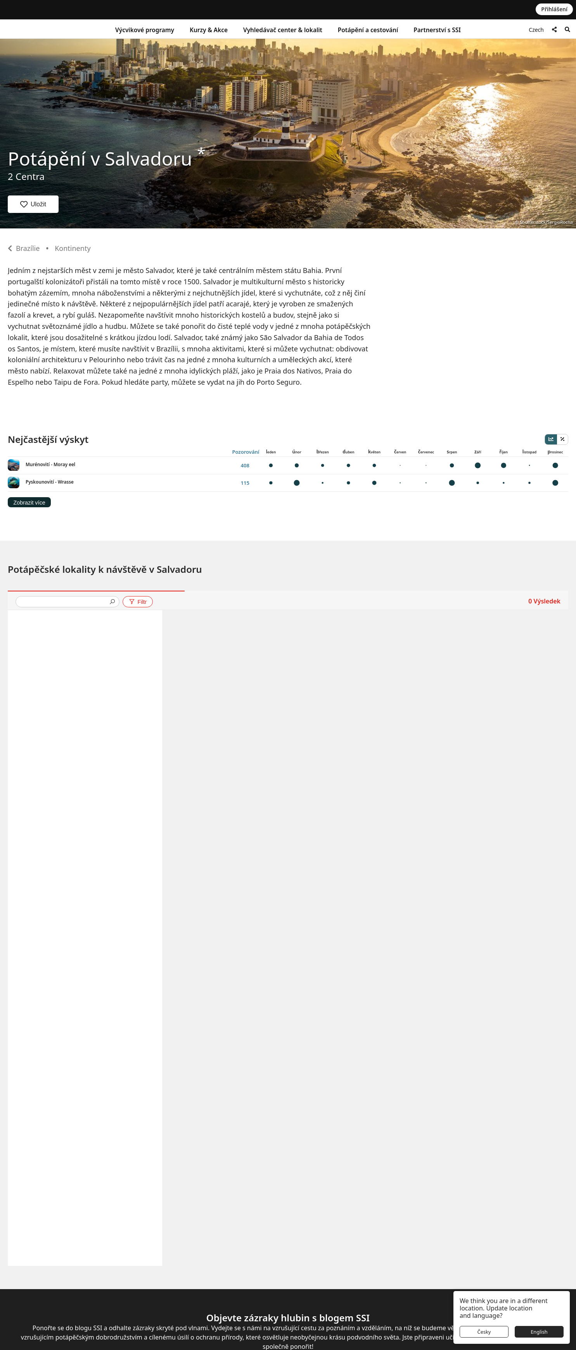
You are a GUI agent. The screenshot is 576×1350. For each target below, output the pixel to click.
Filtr (137, 602)
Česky (484, 1331)
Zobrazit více (29, 503)
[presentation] (64, 602)
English (539, 1331)
